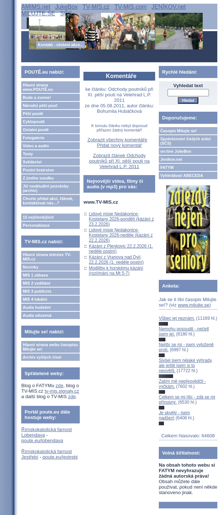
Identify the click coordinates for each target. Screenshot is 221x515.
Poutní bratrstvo (38, 170)
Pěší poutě (33, 113)
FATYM (166, 167)
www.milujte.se (193, 305)
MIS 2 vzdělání (36, 283)
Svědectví (32, 162)
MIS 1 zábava (35, 275)
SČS (66, 13)
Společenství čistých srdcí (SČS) (185, 141)
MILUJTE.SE (38, 13)
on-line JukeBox (175, 151)
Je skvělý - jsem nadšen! (174, 415)
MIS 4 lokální (35, 299)
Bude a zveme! (37, 97)
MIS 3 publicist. (37, 291)
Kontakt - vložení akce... (60, 44)
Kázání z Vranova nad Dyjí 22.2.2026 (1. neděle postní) (116, 260)
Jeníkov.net (171, 159)
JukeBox (66, 7)
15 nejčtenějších (38, 217)
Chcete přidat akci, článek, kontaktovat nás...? (48, 200)
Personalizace (36, 225)
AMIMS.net (35, 7)
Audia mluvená (37, 315)
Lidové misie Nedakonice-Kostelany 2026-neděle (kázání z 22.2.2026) (121, 235)
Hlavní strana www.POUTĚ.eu (38, 87)
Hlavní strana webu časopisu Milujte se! (50, 346)
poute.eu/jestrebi (60, 457)
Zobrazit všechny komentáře (117, 139)
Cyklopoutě (34, 121)
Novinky (30, 267)
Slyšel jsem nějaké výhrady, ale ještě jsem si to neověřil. (186, 366)
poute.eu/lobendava (42, 440)
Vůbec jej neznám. (177, 318)
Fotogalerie (33, 138)
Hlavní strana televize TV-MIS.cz (47, 256)
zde (59, 385)
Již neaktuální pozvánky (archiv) (45, 188)
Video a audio (36, 146)
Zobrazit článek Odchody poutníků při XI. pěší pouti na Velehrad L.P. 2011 (119, 161)
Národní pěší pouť (40, 105)
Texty (28, 154)
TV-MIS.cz (96, 7)
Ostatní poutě (36, 129)
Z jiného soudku (38, 178)
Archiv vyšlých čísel (42, 357)
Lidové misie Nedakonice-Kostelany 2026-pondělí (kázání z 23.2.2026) (121, 219)
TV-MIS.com (131, 7)
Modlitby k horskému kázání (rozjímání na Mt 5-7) (116, 271)
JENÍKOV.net (168, 7)
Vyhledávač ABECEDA (181, 175)
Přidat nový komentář (119, 145)
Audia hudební (36, 307)
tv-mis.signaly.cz (62, 391)
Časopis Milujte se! (178, 131)
